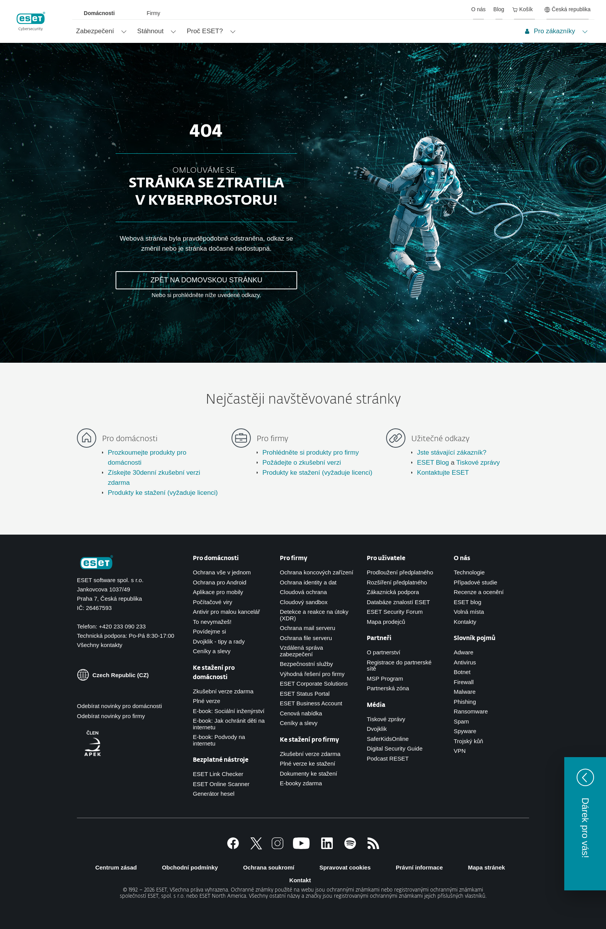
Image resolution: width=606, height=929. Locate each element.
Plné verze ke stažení (307, 763)
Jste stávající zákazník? (452, 452)
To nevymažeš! (212, 621)
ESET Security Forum (395, 611)
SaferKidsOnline (388, 738)
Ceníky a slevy (212, 651)
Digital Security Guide (394, 748)
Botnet (462, 672)
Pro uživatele (386, 558)
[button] (585, 823)
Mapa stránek (486, 867)
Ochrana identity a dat (308, 582)
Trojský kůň (468, 741)
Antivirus (465, 662)
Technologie (469, 572)
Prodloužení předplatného (400, 572)
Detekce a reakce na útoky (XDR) (314, 615)
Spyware (465, 731)
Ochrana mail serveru (307, 628)
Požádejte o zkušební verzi (301, 462)
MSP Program (385, 678)
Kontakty (465, 621)
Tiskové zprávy (478, 462)
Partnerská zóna (388, 688)
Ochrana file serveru (306, 638)
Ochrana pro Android (219, 582)
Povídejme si (209, 631)
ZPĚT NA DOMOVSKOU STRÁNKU (206, 280)
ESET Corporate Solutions (314, 683)
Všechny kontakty (100, 645)
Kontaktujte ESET (443, 472)
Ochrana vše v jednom (222, 572)
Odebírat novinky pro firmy (111, 716)
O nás (462, 558)
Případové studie (475, 582)
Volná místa (469, 611)
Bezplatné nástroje (221, 760)
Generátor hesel (214, 793)
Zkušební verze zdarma (223, 691)
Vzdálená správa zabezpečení (301, 650)
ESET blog (467, 602)
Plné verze (206, 701)
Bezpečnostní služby (306, 664)
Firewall (464, 682)
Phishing (465, 701)
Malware (465, 691)
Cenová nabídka (301, 713)
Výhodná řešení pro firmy (312, 674)
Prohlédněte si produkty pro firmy (310, 452)
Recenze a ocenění (479, 592)
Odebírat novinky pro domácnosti (119, 706)
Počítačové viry (212, 602)
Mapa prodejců (386, 621)
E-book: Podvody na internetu (219, 740)
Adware (463, 652)
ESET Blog (433, 462)
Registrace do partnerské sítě (399, 665)
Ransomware (471, 711)
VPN (460, 750)
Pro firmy (293, 558)
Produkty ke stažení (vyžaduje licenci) (163, 492)
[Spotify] (350, 847)
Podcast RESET (388, 758)
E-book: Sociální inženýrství (228, 711)
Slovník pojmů (474, 638)
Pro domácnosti (216, 558)
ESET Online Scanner (221, 784)
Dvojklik (377, 728)
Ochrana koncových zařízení (316, 572)
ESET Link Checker (218, 774)
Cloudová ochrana (303, 592)
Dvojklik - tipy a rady (219, 641)
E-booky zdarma (301, 783)
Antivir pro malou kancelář (226, 611)
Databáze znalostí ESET (398, 602)
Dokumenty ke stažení (308, 773)
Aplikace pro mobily (218, 592)
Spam (461, 721)
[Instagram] (277, 847)
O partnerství (383, 652)
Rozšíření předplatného (397, 582)
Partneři (379, 638)
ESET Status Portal (305, 693)
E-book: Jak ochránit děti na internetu (229, 723)
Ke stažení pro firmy (309, 740)
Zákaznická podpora (393, 592)
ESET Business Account (311, 703)
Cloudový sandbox (303, 602)
